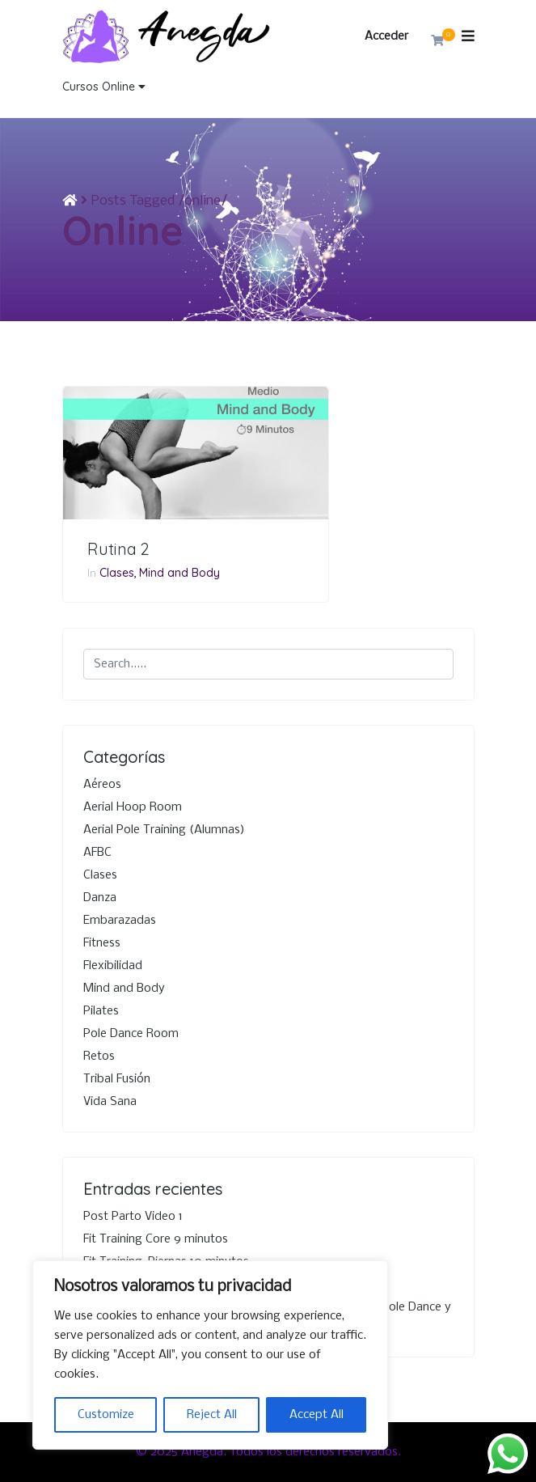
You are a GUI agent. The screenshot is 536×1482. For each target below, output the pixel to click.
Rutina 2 (118, 549)
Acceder (386, 36)
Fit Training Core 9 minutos (155, 1239)
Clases (116, 572)
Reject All (212, 1414)
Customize (106, 1414)
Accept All (316, 1414)
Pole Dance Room (131, 1033)
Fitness (101, 943)
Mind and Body (179, 572)
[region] (210, 1355)
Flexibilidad (112, 965)
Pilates (101, 1011)
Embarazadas (119, 920)
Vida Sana (110, 1101)
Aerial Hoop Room (132, 807)
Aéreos (102, 784)
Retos (99, 1056)
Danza (99, 897)
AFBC (97, 852)
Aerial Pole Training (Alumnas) (164, 830)
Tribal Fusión (116, 1079)
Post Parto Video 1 (133, 1216)
